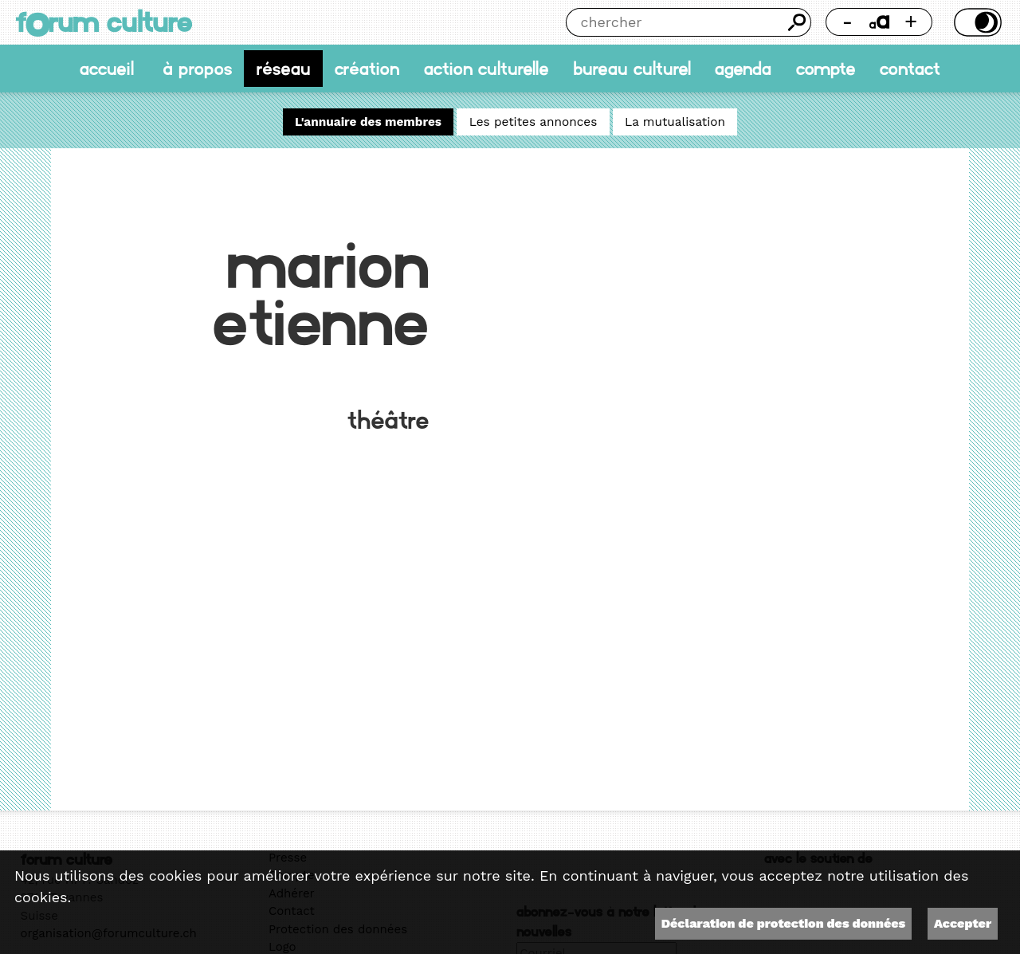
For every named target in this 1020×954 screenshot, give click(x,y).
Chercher (797, 22)
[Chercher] (674, 22)
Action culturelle (486, 68)
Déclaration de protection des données (783, 923)
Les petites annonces (533, 122)
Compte (826, 68)
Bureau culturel (632, 68)
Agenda (743, 68)
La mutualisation (675, 122)
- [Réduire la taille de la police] (847, 21)
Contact (910, 68)
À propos (197, 68)
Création (367, 68)
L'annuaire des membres (368, 122)
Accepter (962, 923)
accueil (107, 68)
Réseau (284, 68)
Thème (975, 22)
